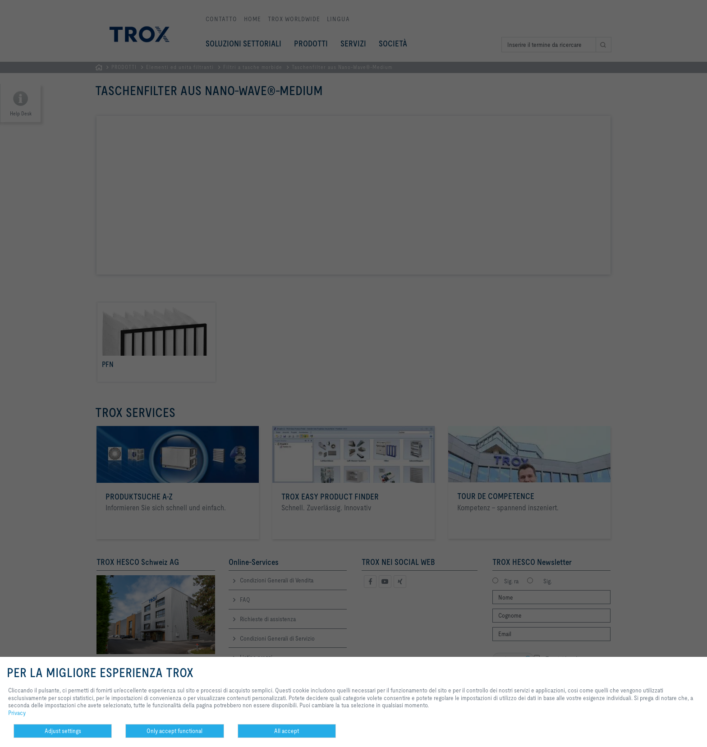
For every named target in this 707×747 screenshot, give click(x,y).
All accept (286, 730)
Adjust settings (63, 730)
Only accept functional (174, 730)
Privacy (17, 712)
